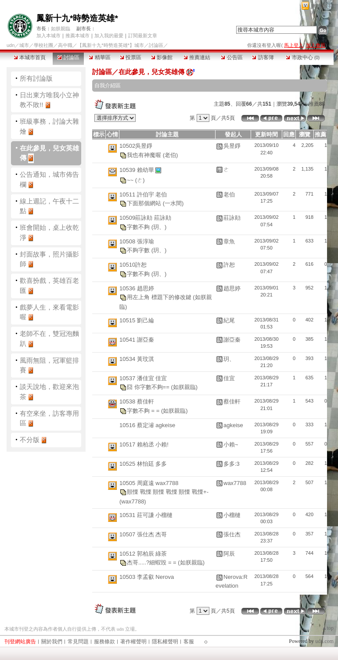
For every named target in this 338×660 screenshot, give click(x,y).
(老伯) (170, 154)
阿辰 (229, 553)
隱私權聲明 (165, 642)
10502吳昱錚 (135, 146)
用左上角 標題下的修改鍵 (160, 297)
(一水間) (173, 203)
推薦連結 (196, 57)
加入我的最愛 (108, 35)
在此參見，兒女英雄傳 (151, 71)
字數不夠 (139, 226)
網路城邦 (322, 6)
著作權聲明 (133, 642)
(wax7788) (132, 501)
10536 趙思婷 (136, 288)
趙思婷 (232, 288)
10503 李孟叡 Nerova (146, 577)
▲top (328, 628)
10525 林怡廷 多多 (143, 463)
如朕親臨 (60, 28)
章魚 (229, 241)
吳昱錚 (232, 146)
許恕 (229, 264)
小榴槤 (232, 515)
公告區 (231, 57)
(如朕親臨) (184, 387)
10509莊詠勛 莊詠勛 (145, 217)
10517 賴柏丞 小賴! (144, 444)
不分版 (30, 439)
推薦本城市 (77, 35)
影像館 (162, 57)
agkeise (233, 425)
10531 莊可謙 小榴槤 (146, 515)
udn (10, 45)
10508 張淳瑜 (136, 241)
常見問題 (78, 642)
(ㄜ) (140, 179)
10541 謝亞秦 (136, 339)
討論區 (68, 57)
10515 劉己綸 (136, 320)
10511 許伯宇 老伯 (143, 194)
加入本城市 (48, 35)
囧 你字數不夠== (149, 387)
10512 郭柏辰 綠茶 (143, 553)
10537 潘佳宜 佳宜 (143, 378)
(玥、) (159, 226)
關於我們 (51, 642)
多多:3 (231, 463)
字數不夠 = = (144, 410)
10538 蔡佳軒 (136, 401)
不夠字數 (139, 250)
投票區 (130, 57)
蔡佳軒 (232, 401)
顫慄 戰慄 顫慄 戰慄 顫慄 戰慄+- (168, 492)
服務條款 (104, 642)
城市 (24, 45)
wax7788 (234, 483)
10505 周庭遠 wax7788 (148, 483)
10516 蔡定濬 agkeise (147, 425)
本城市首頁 (30, 57)
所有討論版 (36, 78)
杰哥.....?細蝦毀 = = (152, 562)
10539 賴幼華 (137, 169)
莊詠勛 (232, 217)
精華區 (99, 57)
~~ (131, 179)
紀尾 (229, 320)
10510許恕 (133, 264)
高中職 (65, 45)
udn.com (324, 641)
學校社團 (43, 45)
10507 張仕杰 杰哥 (143, 534)
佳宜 (229, 378)
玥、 (229, 359)
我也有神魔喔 (145, 154)
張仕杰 (232, 534)
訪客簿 (262, 57)
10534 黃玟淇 (136, 359)
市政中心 (303, 57)
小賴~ (230, 444)
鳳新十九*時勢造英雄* (77, 18)
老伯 (229, 194)
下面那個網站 (145, 203)
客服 (188, 642)
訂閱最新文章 (142, 35)
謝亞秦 (232, 339)
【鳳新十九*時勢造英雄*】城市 (110, 45)
